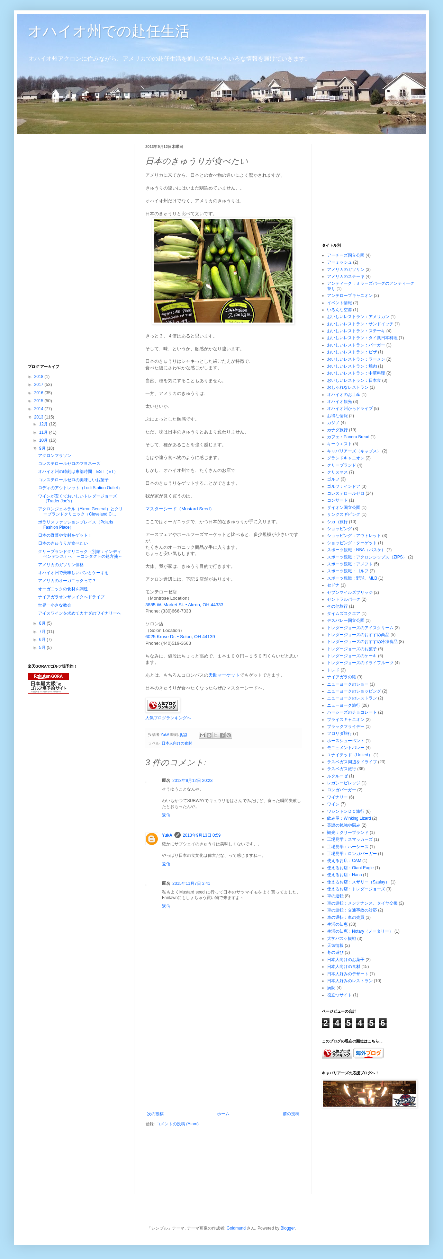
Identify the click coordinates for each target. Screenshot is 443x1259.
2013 (39, 417)
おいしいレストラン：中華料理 (356, 373)
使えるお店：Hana (344, 874)
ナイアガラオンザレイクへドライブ (71, 597)
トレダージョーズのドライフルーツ (360, 662)
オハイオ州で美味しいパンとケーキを (73, 572)
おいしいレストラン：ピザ (352, 352)
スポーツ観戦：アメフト (350, 564)
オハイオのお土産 (343, 394)
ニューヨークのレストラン (352, 698)
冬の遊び (335, 952)
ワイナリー (337, 797)
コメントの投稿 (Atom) (177, 1123)
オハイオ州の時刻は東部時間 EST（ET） (78, 471)
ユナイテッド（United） (349, 754)
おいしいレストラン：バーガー (356, 345)
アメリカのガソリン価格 (61, 564)
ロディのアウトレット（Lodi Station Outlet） (80, 487)
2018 (39, 376)
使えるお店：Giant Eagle (350, 867)
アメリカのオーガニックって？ (67, 580)
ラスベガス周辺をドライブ (352, 761)
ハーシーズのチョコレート (352, 712)
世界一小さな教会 (54, 605)
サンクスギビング (343, 514)
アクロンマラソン (54, 455)
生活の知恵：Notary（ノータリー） (360, 931)
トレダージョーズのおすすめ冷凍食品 (362, 641)
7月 (43, 631)
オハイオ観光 (339, 401)
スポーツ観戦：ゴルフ (348, 571)
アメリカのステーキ (345, 276)
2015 (39, 400)
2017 (39, 384)
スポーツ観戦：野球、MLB (352, 578)
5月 (43, 647)
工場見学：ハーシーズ (348, 846)
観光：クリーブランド (348, 832)
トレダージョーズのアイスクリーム (360, 627)
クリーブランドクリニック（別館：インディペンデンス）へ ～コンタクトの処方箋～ (80, 554)
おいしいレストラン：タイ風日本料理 (362, 337)
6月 (43, 639)
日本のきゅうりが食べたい (63, 543)
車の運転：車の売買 (345, 917)
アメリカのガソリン (345, 269)
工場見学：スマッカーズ (350, 839)
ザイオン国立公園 (343, 507)
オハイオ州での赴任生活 (109, 31)
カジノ (333, 422)
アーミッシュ (339, 262)
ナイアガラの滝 (341, 677)
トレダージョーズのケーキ (352, 655)
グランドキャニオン (345, 458)
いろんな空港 (339, 309)
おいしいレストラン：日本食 (354, 380)
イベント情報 (339, 302)
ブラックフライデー (345, 726)
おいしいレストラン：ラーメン (356, 359)
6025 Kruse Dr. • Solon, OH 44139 (180, 636)
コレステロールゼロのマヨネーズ (69, 463)
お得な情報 (337, 415)
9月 (43, 448)
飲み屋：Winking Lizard (349, 818)
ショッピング (339, 528)
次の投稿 (155, 1113)
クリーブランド (341, 465)
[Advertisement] (223, 1059)
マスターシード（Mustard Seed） (179, 508)
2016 (39, 392)
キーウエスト (339, 443)
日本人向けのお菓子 (345, 959)
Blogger (288, 1228)
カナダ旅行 (337, 430)
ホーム (223, 1113)
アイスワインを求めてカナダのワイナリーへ (79, 613)
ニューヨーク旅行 (343, 705)
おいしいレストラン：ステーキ (356, 330)
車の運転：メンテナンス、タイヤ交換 (362, 903)
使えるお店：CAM (344, 860)
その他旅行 (337, 606)
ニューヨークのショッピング (354, 691)
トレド (333, 670)
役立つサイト (339, 995)
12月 (44, 424)
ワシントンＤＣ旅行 (345, 811)
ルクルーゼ (337, 776)
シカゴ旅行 (337, 521)
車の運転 (335, 895)
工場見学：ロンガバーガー (352, 853)
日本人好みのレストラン (350, 980)
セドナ (333, 585)
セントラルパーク (343, 599)
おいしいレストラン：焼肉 (352, 366)
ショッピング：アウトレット (354, 535)
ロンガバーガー (341, 789)
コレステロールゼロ (345, 493)
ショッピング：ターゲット (352, 542)
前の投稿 (291, 1113)
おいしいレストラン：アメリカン (358, 316)
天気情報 (335, 945)
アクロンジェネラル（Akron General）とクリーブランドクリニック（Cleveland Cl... (80, 511)
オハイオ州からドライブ (350, 408)
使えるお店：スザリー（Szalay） (358, 882)
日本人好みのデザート (348, 973)
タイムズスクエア (343, 613)
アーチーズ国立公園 (345, 255)
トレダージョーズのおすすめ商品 (358, 634)
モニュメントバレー (345, 747)
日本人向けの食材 (177, 743)
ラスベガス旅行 (341, 768)
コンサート (337, 500)
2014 (39, 408)
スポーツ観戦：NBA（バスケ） (356, 549)
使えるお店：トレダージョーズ (356, 889)
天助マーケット (224, 675)
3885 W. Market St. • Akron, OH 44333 (184, 604)
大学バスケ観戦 (341, 938)
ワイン (333, 804)
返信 (166, 815)
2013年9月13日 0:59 (201, 835)
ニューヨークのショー (348, 684)
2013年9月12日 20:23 (192, 780)
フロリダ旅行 (339, 733)
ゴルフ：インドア (343, 486)
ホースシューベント (345, 740)
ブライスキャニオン (345, 719)
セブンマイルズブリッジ (350, 592)
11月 (44, 432)
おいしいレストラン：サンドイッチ (360, 324)
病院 (331, 987)
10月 (44, 440)
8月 (43, 623)
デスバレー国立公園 (345, 620)
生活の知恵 (337, 924)
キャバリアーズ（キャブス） (354, 451)
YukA (167, 835)
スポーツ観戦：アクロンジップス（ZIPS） (367, 557)
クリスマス (337, 472)
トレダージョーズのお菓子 (352, 648)
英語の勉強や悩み (343, 825)
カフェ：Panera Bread (348, 436)
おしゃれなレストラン (348, 387)
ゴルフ (333, 479)
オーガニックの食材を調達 (63, 589)
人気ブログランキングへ (168, 717)
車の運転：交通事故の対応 (352, 910)
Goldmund (236, 1228)
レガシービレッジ (343, 783)
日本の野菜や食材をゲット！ (65, 535)
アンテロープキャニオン (350, 295)
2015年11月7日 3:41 (191, 883)
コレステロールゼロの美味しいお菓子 (73, 479)
